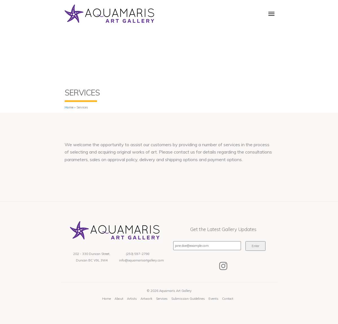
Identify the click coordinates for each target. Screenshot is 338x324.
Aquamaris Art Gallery (175, 291)
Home (69, 107)
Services (162, 299)
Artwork (146, 299)
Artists (132, 299)
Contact (227, 299)
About (119, 299)
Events (213, 299)
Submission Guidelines (188, 299)
